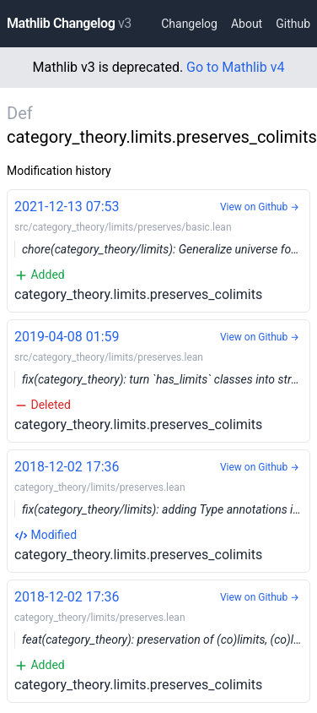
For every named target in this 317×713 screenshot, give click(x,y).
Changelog (189, 23)
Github (293, 23)
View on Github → (259, 207)
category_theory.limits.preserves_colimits (162, 249)
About (246, 23)
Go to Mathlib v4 (235, 67)
